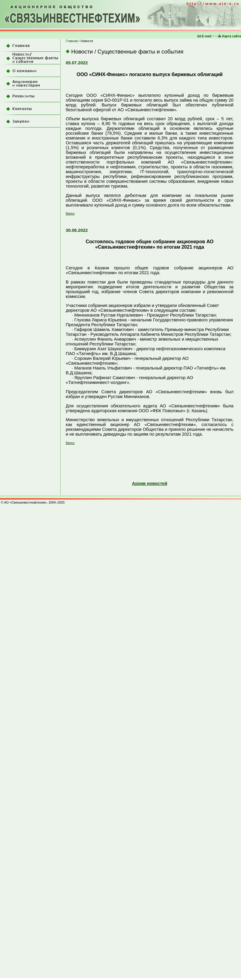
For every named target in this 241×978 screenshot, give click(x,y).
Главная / (73, 41)
